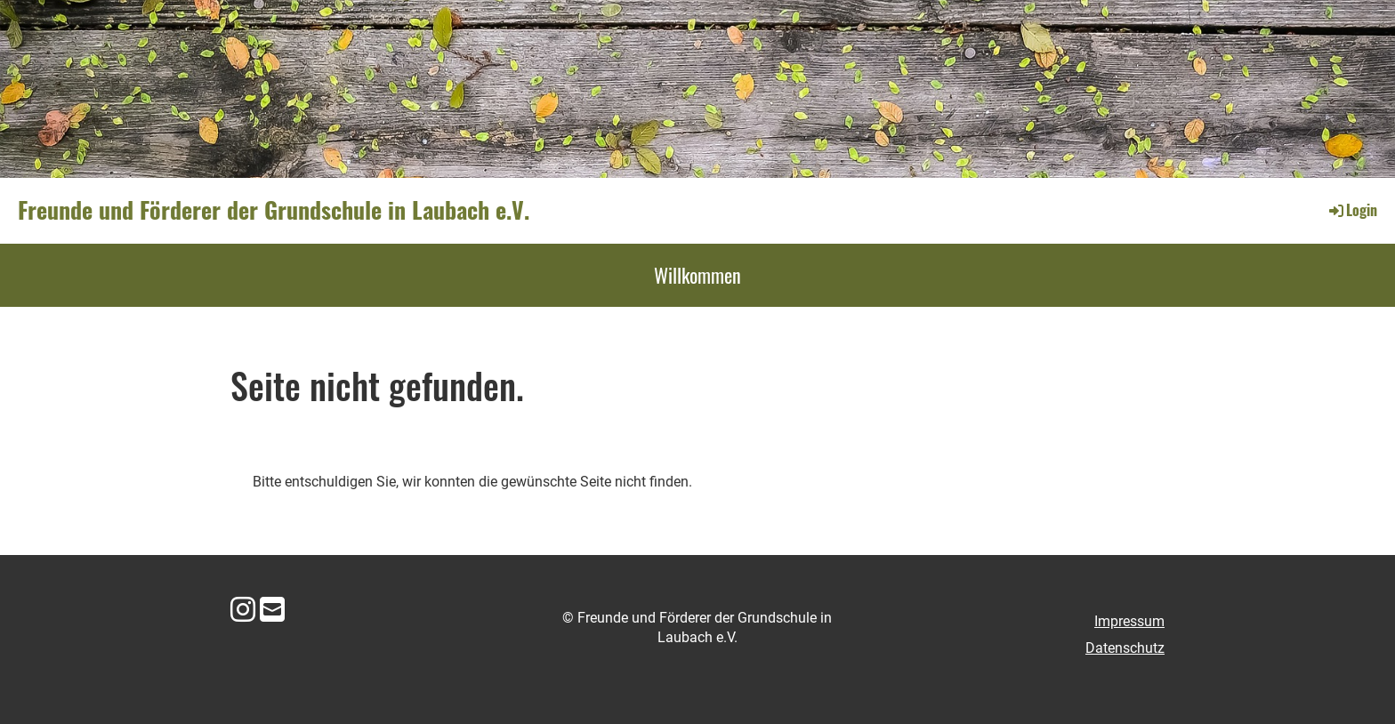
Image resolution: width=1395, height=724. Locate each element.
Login (1351, 210)
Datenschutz (1125, 648)
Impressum (1129, 621)
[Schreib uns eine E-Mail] (272, 610)
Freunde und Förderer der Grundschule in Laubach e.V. (273, 210)
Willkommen (697, 275)
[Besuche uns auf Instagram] (242, 610)
